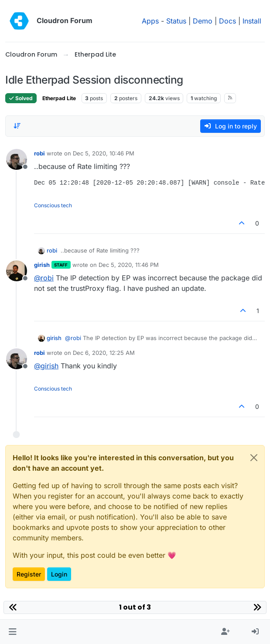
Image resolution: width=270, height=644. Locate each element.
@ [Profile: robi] (44, 277)
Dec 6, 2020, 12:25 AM (104, 352)
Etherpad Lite (59, 98)
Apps (150, 21)
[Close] (253, 457)
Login (59, 574)
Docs (227, 21)
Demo (202, 21)
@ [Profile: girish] (46, 365)
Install (252, 21)
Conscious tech (53, 205)
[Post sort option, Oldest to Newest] (17, 126)
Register (29, 574)
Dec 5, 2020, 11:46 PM (129, 264)
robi (39, 153)
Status (176, 21)
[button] (12, 632)
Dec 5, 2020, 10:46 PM (103, 153)
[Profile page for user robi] (16, 159)
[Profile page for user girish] (16, 270)
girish (42, 264)
